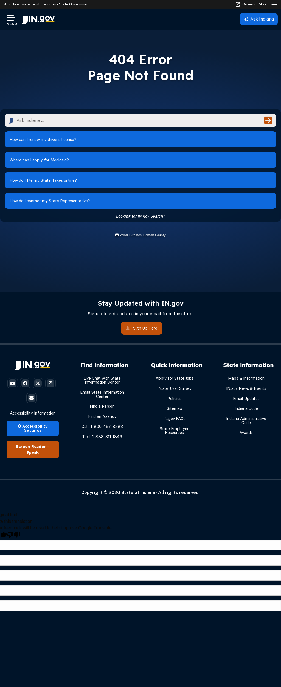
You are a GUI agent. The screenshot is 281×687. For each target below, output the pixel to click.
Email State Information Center (102, 394)
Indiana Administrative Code (246, 421)
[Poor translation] (13, 535)
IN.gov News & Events (246, 389)
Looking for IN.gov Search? (140, 216)
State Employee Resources (174, 431)
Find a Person (102, 406)
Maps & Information (246, 378)
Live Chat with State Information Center (102, 380)
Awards (246, 433)
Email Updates (246, 399)
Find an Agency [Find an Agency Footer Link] (102, 417)
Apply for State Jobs (174, 378)
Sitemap (174, 409)
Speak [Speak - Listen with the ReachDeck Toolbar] (32, 452)
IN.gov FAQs (174, 419)
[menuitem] (38, 19)
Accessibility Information (32, 413)
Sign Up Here (141, 330)
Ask (259, 19)
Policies (174, 399)
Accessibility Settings (32, 428)
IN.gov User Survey (174, 389)
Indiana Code (246, 409)
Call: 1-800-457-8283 (102, 427)
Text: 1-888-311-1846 (102, 437)
